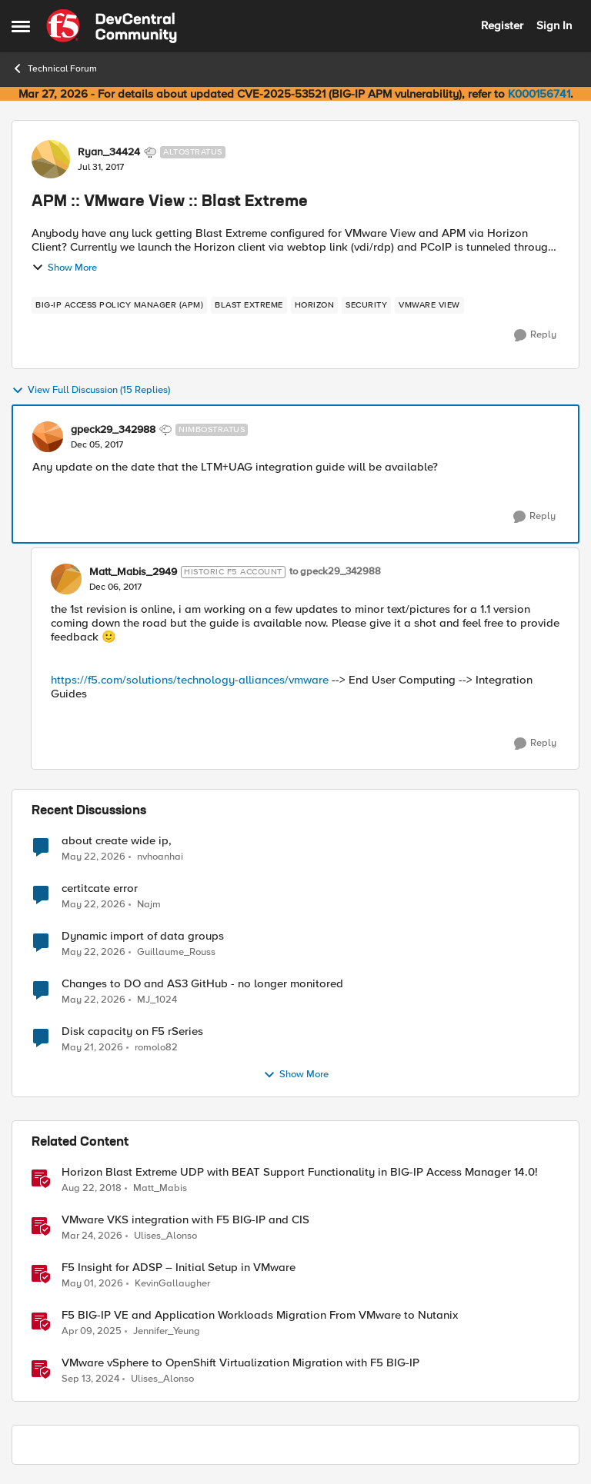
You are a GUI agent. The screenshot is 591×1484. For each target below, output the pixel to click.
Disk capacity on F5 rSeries (132, 1031)
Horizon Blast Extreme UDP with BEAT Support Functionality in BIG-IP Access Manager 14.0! (300, 1172)
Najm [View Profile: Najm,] (149, 904)
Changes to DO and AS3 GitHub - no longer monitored (202, 983)
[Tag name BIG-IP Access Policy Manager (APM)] (119, 305)
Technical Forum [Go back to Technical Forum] (54, 68)
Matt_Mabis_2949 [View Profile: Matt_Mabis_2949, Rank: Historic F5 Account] (133, 572)
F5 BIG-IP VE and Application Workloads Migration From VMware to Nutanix (260, 1315)
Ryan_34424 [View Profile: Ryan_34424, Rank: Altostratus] (109, 152)
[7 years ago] (92, 1189)
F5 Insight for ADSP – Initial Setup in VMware (179, 1267)
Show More (64, 267)
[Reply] (535, 335)
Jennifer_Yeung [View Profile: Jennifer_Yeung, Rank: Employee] (166, 1331)
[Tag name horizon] (315, 305)
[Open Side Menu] (21, 26)
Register (502, 25)
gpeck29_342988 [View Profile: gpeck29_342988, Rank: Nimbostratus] (113, 430)
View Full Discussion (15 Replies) (91, 390)
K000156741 (539, 94)
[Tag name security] (366, 305)
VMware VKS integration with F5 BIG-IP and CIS (185, 1219)
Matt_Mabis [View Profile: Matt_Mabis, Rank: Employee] (160, 1188)
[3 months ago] (92, 1284)
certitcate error (100, 888)
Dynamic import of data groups (143, 936)
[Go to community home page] (112, 26)
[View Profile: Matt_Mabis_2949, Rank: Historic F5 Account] (66, 579)
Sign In (554, 25)
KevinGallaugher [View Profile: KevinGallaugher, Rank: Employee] (172, 1283)
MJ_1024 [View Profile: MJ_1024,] (157, 1000)
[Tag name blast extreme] (249, 305)
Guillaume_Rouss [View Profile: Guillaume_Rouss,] (176, 952)
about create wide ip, (117, 840)
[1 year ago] (92, 1332)
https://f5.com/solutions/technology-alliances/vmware (190, 680)
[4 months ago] (92, 1236)
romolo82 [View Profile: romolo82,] (156, 1047)
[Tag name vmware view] (429, 305)
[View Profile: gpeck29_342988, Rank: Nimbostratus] (47, 436)
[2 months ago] (93, 856)
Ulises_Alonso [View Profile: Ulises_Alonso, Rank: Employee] (165, 1236)
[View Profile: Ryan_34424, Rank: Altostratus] (51, 159)
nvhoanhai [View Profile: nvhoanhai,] (160, 856)
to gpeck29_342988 (335, 571)
